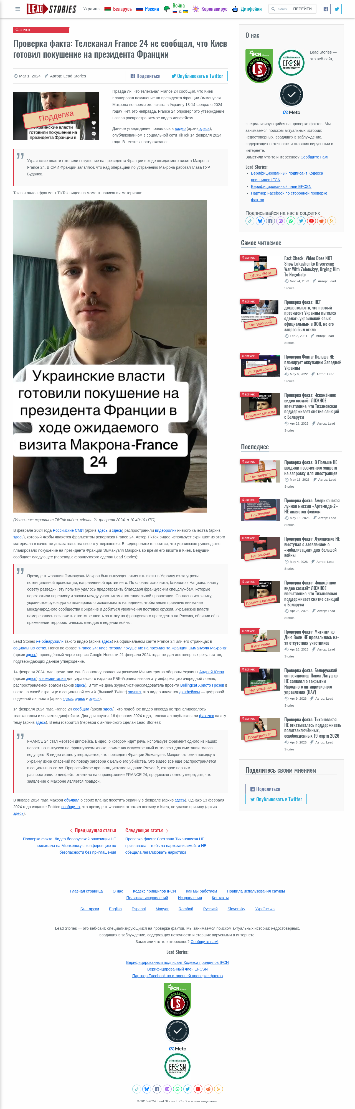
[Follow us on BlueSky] (260, 220)
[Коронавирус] (210, 9)
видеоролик (165, 530)
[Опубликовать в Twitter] (337, 9)
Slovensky (236, 909)
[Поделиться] (326, 9)
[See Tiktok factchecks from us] (249, 220)
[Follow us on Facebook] (270, 220)
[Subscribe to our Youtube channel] (311, 220)
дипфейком (189, 692)
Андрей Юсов (211, 672)
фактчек (206, 716)
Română (186, 909)
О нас (118, 891)
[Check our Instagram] (280, 220)
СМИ (79, 530)
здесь (203, 128)
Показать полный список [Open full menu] (17, 9)
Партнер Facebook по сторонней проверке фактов (177, 976)
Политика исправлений (147, 898)
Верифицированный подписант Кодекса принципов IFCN (177, 962)
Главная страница (86, 891)
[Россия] (147, 9)
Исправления (190, 898)
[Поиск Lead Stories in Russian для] (279, 8)
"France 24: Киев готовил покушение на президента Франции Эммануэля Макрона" (152, 648)
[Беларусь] (118, 9)
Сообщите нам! (314, 157)
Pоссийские (63, 530)
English (115, 909)
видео (180, 128)
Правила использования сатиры (256, 891)
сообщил (81, 709)
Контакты (220, 898)
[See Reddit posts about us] (321, 220)
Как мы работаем (201, 891)
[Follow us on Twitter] (301, 220)
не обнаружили (50, 641)
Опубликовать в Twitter (197, 75)
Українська (265, 909)
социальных (24, 648)
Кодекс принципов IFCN (154, 891)
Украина (91, 9)
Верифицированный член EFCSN (281, 186)
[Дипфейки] (247, 9)
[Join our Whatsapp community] (290, 220)
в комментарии (53, 678)
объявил (71, 800)
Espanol (139, 909)
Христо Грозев (210, 685)
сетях (40, 648)
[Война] (175, 9)
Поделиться (145, 75)
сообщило (70, 807)
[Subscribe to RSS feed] (331, 220)
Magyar (162, 909)
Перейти (302, 9)
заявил (134, 692)
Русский (210, 909)
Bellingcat (188, 685)
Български (89, 909)
